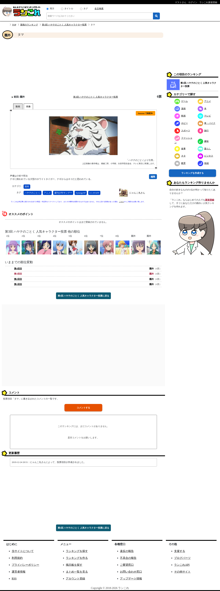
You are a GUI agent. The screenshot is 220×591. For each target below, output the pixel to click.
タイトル (68, 8)
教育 (180, 163)
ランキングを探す (77, 551)
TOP (14, 24)
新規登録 (209, 200)
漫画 (27, 186)
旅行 (203, 130)
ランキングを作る (77, 557)
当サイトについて (23, 551)
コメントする (83, 407)
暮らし (204, 148)
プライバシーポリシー (25, 564)
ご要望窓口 (127, 564)
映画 (180, 115)
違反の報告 (127, 551)
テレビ (204, 115)
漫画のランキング (29, 24)
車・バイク (207, 123)
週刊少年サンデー (63, 192)
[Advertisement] (83, 66)
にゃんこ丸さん (137, 192)
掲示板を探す (74, 564)
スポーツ (182, 130)
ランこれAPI (182, 564)
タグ (85, 8)
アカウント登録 (75, 578)
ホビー (181, 123)
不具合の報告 (128, 557)
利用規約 (17, 557)
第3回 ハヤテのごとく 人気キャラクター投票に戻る (83, 295)
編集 (153, 176)
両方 (52, 8)
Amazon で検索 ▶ (145, 113)
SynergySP (81, 192)
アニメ (47, 192)
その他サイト (182, 571)
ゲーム (181, 101)
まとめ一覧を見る (77, 571)
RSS (14, 578)
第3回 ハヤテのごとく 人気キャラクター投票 (64, 24)
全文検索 (99, 8)
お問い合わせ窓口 (131, 571)
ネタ (180, 156)
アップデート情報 (131, 578)
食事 (180, 148)
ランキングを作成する (192, 173)
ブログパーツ (182, 557)
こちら (121, 202)
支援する (179, 551)
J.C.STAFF (94, 192)
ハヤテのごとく (32, 192)
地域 (203, 163)
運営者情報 (18, 571)
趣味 (203, 141)
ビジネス (205, 156)
